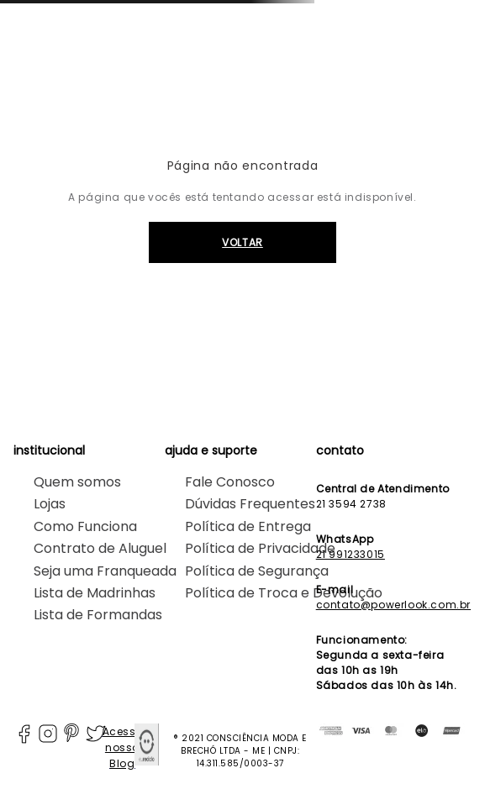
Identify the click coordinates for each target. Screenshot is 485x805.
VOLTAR (242, 242)
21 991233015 (350, 554)
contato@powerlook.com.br (393, 604)
